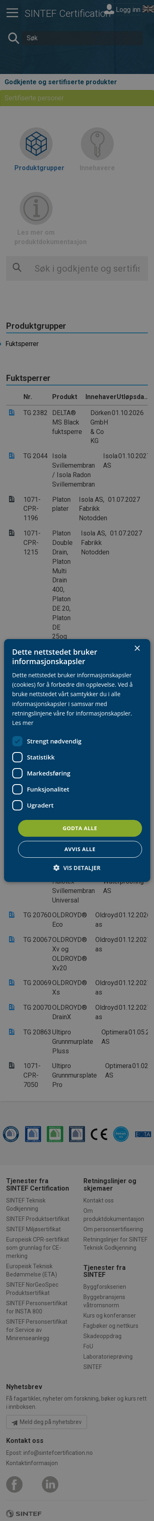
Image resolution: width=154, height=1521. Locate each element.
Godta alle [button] (79, 828)
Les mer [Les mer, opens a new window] (22, 723)
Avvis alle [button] (80, 849)
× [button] (137, 649)
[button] (76, 868)
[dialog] (77, 760)
